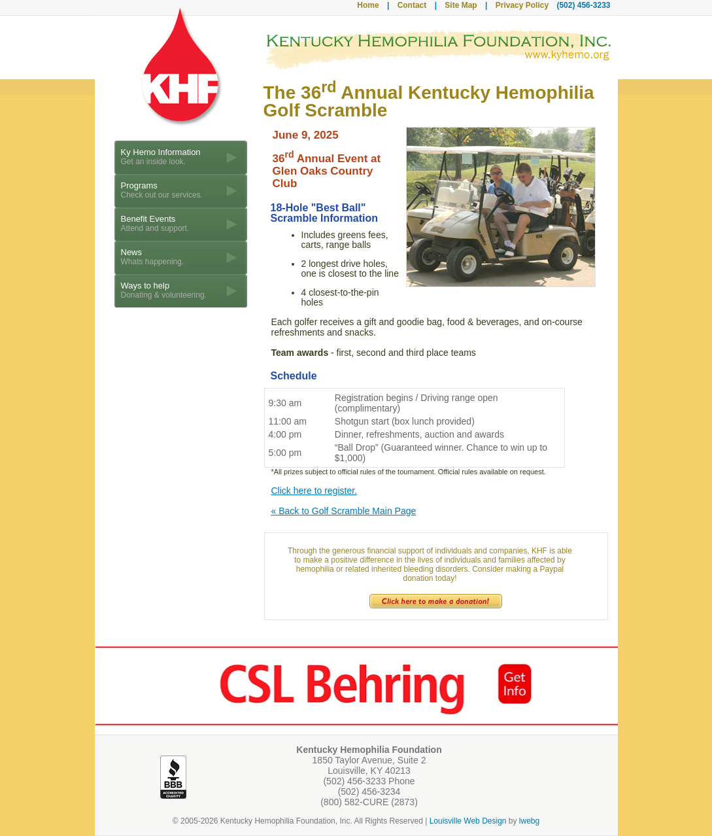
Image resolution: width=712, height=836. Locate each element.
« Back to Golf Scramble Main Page (343, 511)
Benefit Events (155, 223)
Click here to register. (314, 490)
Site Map (461, 5)
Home (368, 5)
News (152, 256)
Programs (162, 190)
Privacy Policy (522, 5)
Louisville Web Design (468, 821)
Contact (412, 5)
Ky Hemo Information (161, 156)
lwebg (529, 821)
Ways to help (164, 290)
